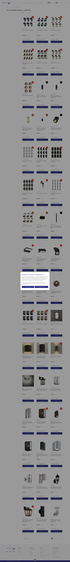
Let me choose (28, 286)
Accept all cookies (41, 286)
